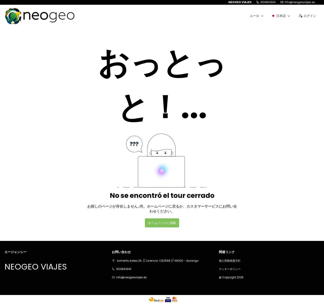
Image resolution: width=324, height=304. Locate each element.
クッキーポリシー (230, 269)
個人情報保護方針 (230, 261)
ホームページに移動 (162, 223)
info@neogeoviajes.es (300, 2)
